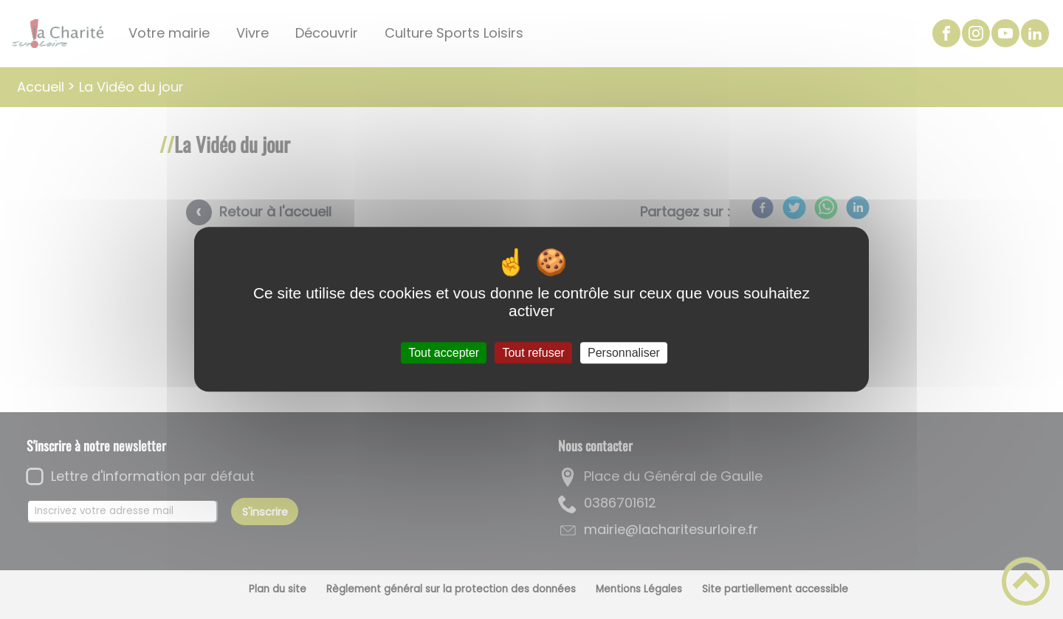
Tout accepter (443, 352)
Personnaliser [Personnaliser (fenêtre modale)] (624, 352)
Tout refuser (533, 352)
